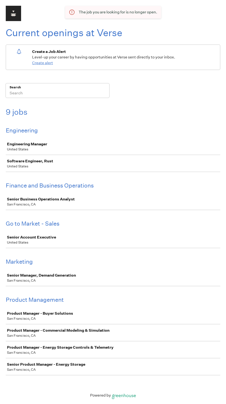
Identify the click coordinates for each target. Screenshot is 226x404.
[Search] (57, 94)
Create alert (42, 63)
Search (15, 87)
